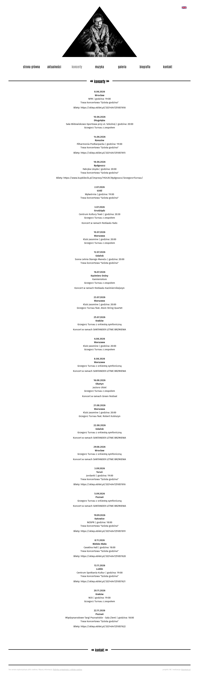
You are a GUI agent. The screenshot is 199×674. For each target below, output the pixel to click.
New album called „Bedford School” (184, 7)
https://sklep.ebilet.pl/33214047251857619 (103, 531)
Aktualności (54, 66)
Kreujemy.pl (186, 670)
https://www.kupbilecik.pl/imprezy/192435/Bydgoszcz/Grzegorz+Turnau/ (103, 177)
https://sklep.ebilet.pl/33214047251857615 (103, 152)
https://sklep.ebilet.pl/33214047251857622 (103, 626)
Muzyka (99, 66)
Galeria (122, 66)
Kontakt (167, 66)
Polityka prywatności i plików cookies (67, 670)
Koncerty (77, 66)
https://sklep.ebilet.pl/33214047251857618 (103, 107)
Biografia (145, 66)
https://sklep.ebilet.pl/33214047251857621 (103, 581)
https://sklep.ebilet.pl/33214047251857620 (103, 556)
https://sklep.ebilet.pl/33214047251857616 (103, 484)
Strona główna (31, 66)
